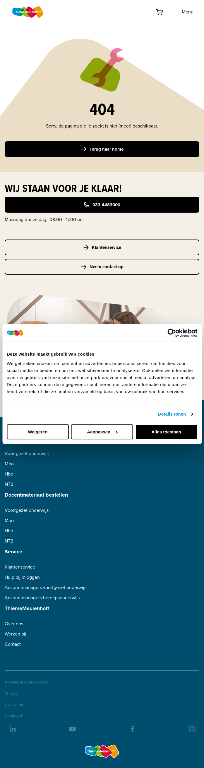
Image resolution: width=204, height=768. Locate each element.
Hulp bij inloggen (22, 577)
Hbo (9, 474)
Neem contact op (102, 267)
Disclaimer (14, 704)
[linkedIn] (12, 728)
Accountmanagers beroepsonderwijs (42, 597)
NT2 (9, 484)
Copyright (13, 716)
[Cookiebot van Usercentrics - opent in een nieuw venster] (171, 332)
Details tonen (172, 413)
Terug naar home (102, 149)
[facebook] (132, 728)
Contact (13, 644)
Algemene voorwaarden (26, 682)
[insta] (191, 728)
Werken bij (15, 634)
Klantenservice (102, 247)
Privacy (11, 693)
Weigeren (37, 431)
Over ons (14, 623)
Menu (182, 12)
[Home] (28, 12)
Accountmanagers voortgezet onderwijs (45, 587)
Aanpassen (102, 431)
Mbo (9, 464)
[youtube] (72, 728)
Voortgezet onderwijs (27, 453)
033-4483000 (102, 205)
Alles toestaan (166, 431)
